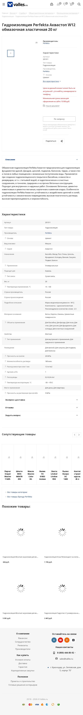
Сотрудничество (22, 641)
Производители (22, 649)
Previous (75, 435)
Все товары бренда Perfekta (19, 496)
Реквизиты (23, 645)
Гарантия (22, 667)
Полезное (23, 676)
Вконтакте (54, 640)
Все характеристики (51, 81)
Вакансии (22, 638)
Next (79, 435)
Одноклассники (66, 640)
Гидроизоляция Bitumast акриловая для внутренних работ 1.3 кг (28, 557)
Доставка (23, 663)
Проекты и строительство (23, 681)
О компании (22, 633)
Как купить (23, 655)
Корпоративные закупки (22, 670)
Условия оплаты (22, 659)
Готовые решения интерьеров (22, 685)
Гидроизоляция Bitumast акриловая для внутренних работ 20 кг (28, 613)
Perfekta (46, 43)
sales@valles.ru (66, 658)
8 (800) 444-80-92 (65, 652)
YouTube (60, 640)
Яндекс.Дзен (73, 640)
